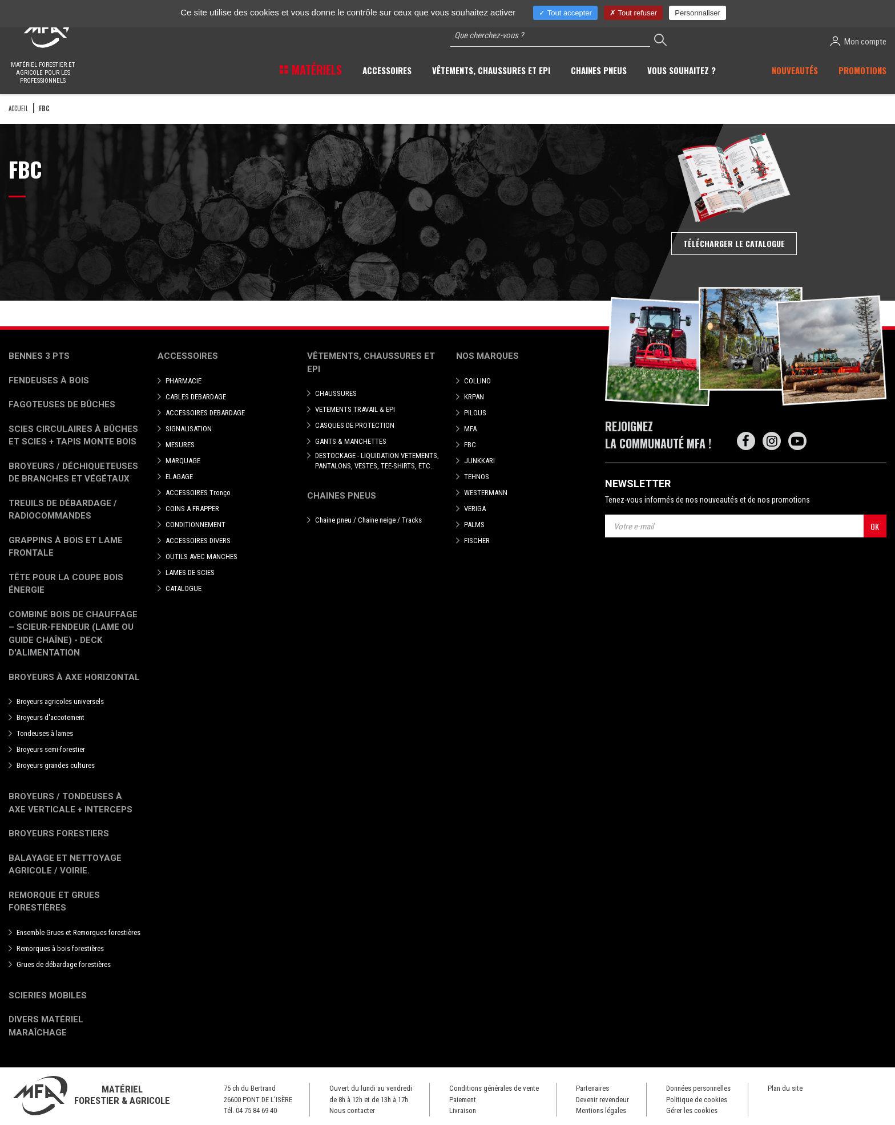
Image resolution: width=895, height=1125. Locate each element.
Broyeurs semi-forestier (51, 749)
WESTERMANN (485, 492)
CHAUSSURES (336, 393)
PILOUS (475, 412)
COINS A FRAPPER (192, 508)
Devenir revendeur (602, 1099)
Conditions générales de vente (494, 1088)
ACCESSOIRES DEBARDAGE (205, 412)
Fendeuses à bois (49, 380)
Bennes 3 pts (39, 356)
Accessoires (188, 356)
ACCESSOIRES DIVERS (198, 540)
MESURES (180, 444)
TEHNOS (476, 476)
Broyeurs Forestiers (59, 833)
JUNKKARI (479, 460)
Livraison (462, 1110)
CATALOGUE (183, 588)
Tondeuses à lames (45, 733)
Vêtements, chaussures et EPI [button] (491, 70)
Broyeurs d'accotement (50, 717)
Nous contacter (352, 1110)
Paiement (462, 1099)
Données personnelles (698, 1088)
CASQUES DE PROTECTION (354, 425)
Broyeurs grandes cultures (56, 765)
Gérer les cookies (691, 1110)
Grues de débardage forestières (64, 964)
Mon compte (858, 41)
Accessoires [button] (387, 70)
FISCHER (477, 540)
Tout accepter (565, 13)
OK (874, 526)
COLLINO (477, 381)
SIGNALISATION (189, 428)
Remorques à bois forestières (60, 948)
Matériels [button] (315, 69)
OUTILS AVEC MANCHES (201, 556)
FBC (470, 444)
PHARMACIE (183, 381)
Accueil (18, 108)
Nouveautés (795, 70)
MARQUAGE (183, 460)
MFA (470, 428)
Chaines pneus (341, 496)
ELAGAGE (179, 476)
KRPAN (474, 396)
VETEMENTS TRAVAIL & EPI (355, 409)
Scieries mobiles (48, 995)
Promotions (862, 70)
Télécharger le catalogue (734, 243)
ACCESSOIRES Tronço (198, 492)
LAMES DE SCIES (190, 572)
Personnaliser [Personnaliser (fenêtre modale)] (697, 13)
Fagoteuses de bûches (62, 404)
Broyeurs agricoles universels (60, 701)
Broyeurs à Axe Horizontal (74, 677)
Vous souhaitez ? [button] (681, 70)
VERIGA (475, 508)
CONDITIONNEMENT (195, 524)
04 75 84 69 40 (256, 1110)
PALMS (474, 524)
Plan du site (785, 1088)
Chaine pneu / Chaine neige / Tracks (368, 520)
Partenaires (592, 1088)
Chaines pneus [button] (599, 70)
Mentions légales (601, 1110)
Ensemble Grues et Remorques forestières (78, 932)
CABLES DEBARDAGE (196, 396)
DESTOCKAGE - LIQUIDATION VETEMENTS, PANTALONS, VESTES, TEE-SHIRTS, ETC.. (377, 460)
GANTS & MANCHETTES (350, 441)
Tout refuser (633, 13)
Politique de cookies (696, 1099)
